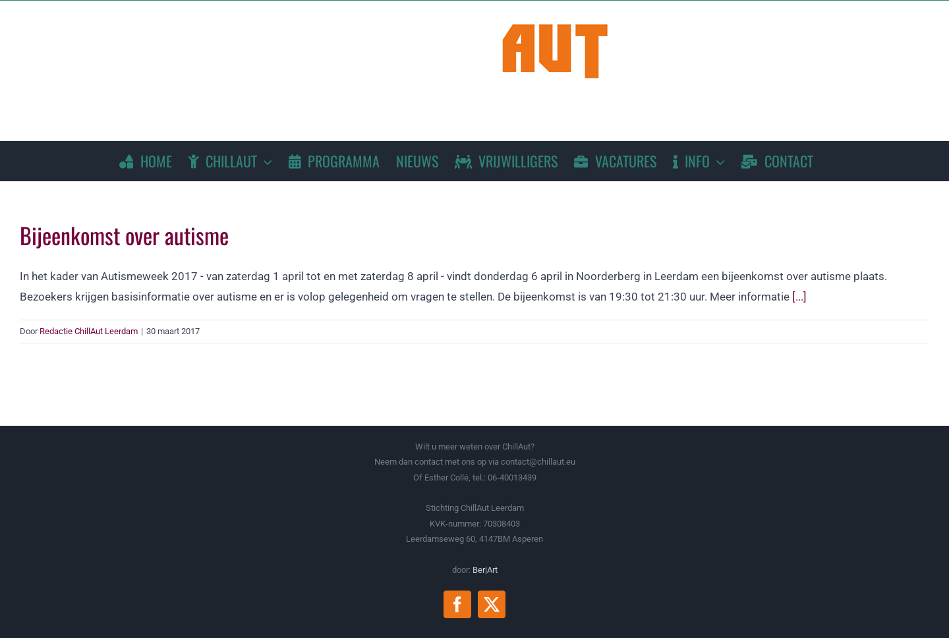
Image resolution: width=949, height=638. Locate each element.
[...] (799, 296)
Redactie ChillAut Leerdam (89, 331)
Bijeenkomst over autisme (124, 235)
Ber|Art (485, 570)
